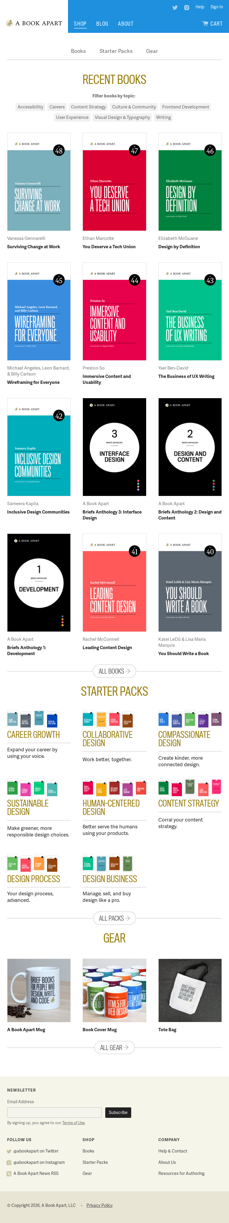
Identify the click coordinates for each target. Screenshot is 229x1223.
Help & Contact (172, 1151)
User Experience (72, 117)
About (126, 24)
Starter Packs (116, 51)
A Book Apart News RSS (35, 1173)
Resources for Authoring (181, 1173)
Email (20, 1102)
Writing (163, 117)
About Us (167, 1162)
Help (200, 7)
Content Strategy (88, 107)
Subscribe (118, 1112)
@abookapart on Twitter (35, 1151)
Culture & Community (134, 107)
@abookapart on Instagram (39, 1162)
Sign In (217, 7)
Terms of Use (73, 1123)
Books (78, 51)
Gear (152, 51)
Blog (102, 24)
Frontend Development (185, 107)
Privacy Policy (99, 1205)
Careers (57, 107)
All (114, 671)
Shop (80, 24)
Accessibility (30, 107)
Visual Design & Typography (122, 117)
